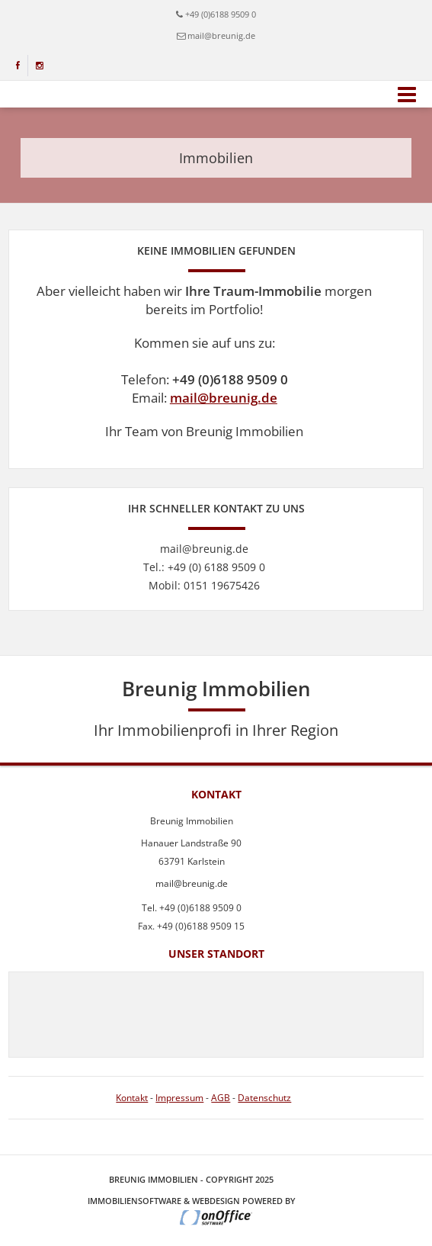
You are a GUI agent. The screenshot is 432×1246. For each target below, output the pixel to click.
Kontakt (132, 1097)
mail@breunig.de (223, 397)
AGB (220, 1097)
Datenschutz (264, 1097)
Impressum (179, 1097)
